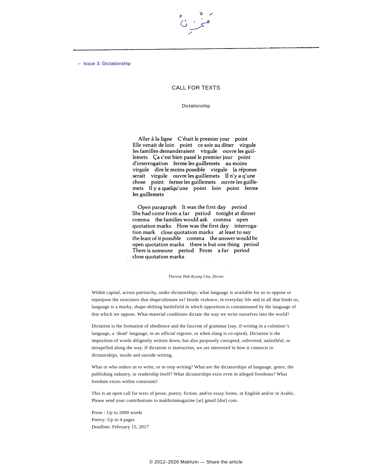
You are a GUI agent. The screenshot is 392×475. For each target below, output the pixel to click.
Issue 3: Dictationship (107, 63)
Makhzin (190, 462)
